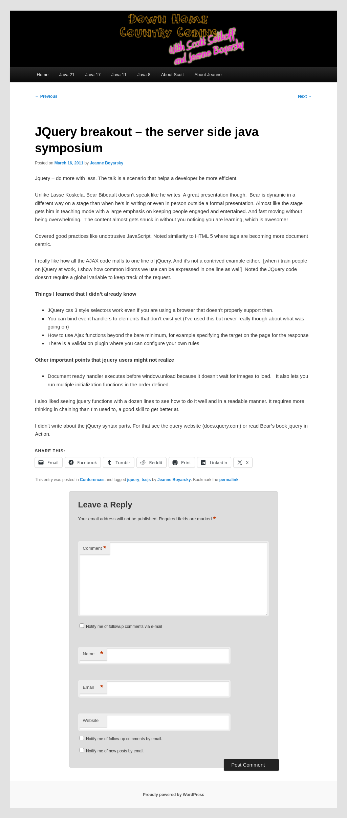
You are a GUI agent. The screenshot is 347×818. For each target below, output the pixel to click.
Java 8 (143, 74)
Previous (46, 96)
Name (93, 654)
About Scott (172, 74)
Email (93, 687)
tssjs (146, 479)
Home (43, 74)
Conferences (92, 479)
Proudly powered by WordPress (173, 794)
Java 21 (67, 74)
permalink (229, 479)
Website (91, 720)
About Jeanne (207, 74)
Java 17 (93, 74)
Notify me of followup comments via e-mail (124, 626)
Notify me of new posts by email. (115, 751)
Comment (94, 548)
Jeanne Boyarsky (106, 163)
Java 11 (119, 74)
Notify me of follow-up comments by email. (124, 738)
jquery (133, 479)
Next (305, 96)
